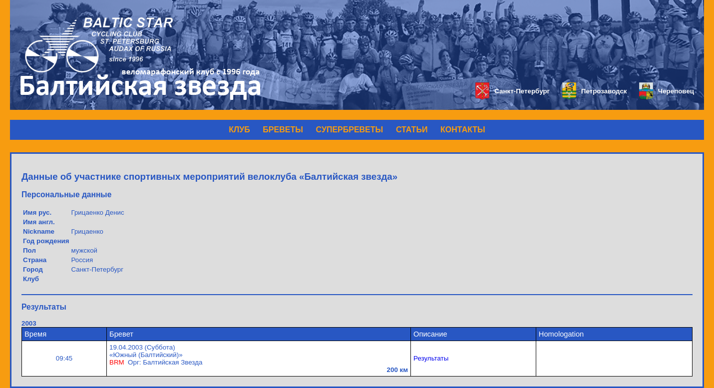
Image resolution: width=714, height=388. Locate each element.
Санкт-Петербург (512, 91)
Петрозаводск (594, 91)
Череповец (666, 91)
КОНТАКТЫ (462, 129)
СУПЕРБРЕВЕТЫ (349, 129)
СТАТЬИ (411, 129)
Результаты (430, 358)
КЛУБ (239, 129)
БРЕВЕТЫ (283, 129)
